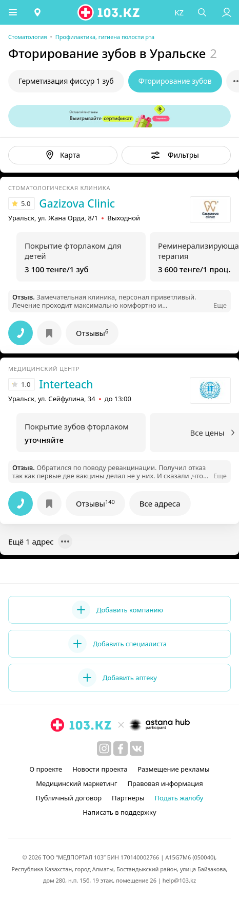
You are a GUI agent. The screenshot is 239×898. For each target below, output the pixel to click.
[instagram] (104, 748)
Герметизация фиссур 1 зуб (66, 81)
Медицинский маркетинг (76, 783)
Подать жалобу (179, 797)
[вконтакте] (137, 748)
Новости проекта (99, 769)
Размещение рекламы (173, 769)
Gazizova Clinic (77, 203)
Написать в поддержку (119, 812)
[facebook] (120, 748)
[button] (13, 12)
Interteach (66, 384)
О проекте (45, 769)
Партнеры (128, 797)
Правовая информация (165, 783)
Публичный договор (69, 797)
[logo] (109, 12)
